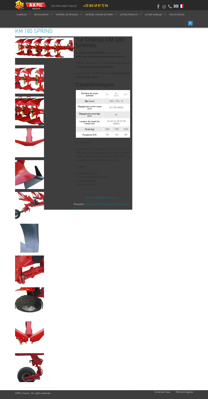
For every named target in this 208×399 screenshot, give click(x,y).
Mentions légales (184, 391)
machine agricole (120, 204)
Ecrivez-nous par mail (164, 6)
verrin (77, 207)
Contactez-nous (162, 391)
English (176, 6)
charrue (90, 204)
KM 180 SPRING (34, 31)
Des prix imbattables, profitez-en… (102, 197)
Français (181, 6)
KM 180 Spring (102, 204)
